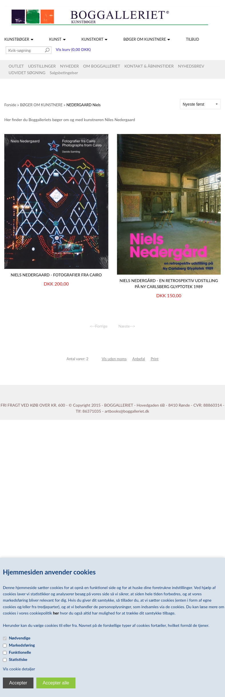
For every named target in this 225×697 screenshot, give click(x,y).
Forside (10, 105)
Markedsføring (22, 645)
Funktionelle (20, 652)
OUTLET (16, 66)
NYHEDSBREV (191, 66)
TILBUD (192, 39)
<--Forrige (98, 326)
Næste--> (126, 326)
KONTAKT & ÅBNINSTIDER (149, 66)
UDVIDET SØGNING (27, 72)
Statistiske (18, 659)
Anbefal (138, 359)
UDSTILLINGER (42, 66)
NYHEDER (69, 66)
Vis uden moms (114, 359)
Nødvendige (19, 637)
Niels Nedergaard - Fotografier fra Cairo (56, 274)
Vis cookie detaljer (19, 668)
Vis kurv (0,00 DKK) (73, 49)
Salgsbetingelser (64, 72)
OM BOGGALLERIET (101, 66)
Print (154, 359)
